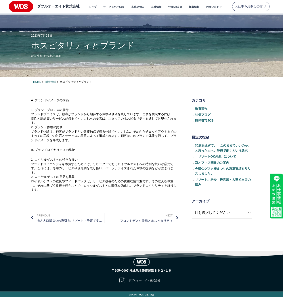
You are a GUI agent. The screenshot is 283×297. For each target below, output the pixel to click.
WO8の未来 (175, 7)
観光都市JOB (52, 54)
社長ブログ (202, 113)
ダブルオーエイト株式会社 (58, 6)
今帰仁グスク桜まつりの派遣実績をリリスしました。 (223, 169)
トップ (93, 7)
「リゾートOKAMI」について (215, 155)
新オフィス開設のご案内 (212, 161)
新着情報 (194, 7)
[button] (251, 6)
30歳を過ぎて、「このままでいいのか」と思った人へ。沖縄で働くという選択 (223, 146)
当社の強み (137, 7)
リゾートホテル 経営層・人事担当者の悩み (223, 181)
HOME (37, 80)
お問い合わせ (214, 7)
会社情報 (156, 7)
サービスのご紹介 (113, 7)
